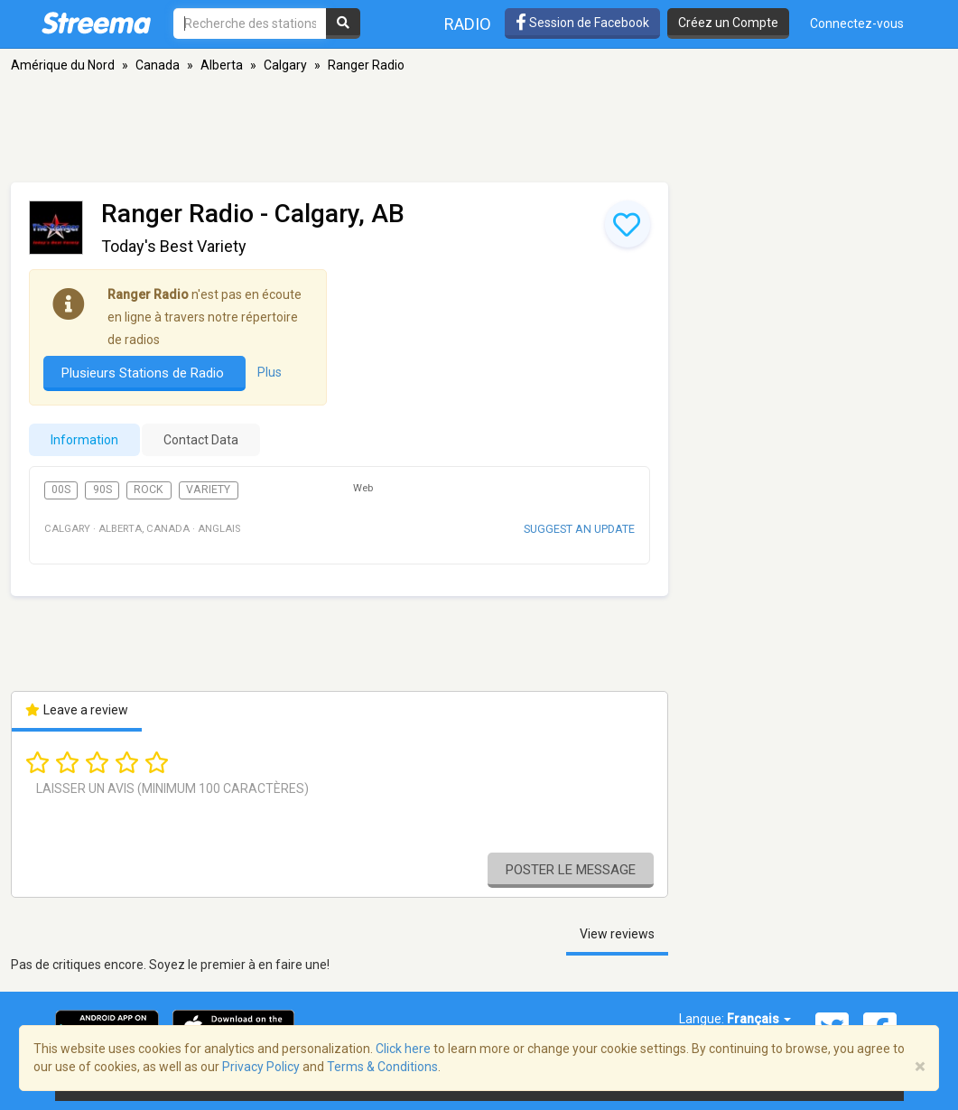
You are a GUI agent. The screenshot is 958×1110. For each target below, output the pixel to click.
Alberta (221, 65)
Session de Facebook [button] (582, 22)
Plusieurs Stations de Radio (144, 373)
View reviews (617, 934)
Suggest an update (579, 529)
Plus (269, 372)
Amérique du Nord (63, 65)
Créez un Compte (728, 22)
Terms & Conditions (382, 1066)
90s (102, 489)
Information (84, 440)
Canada (157, 65)
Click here (403, 1048)
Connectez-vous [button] (857, 23)
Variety (208, 489)
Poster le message (571, 870)
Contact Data (200, 440)
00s (60, 489)
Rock (148, 489)
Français (759, 1019)
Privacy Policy (261, 1066)
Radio (467, 23)
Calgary (285, 65)
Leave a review (77, 710)
